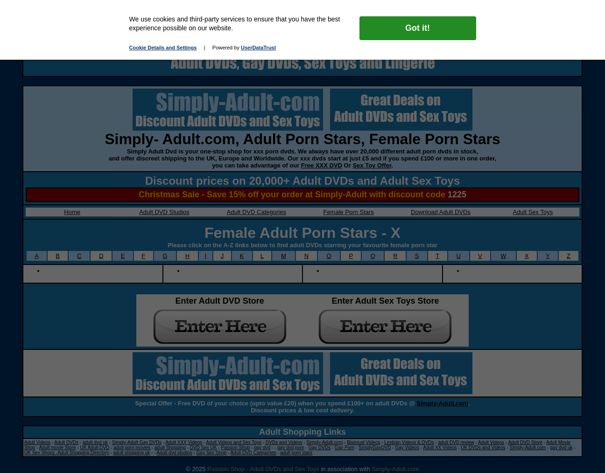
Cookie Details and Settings (163, 47)
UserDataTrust (258, 47)
